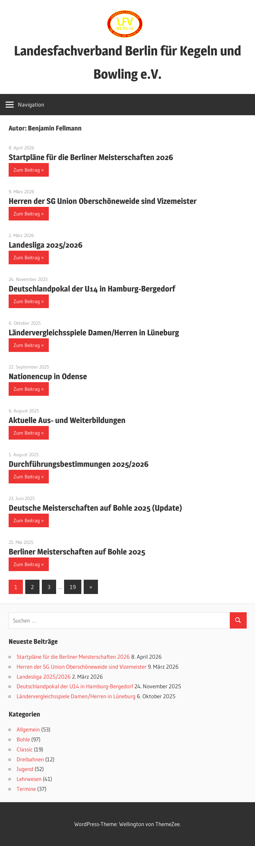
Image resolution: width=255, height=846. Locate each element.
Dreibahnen (30, 759)
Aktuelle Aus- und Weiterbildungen (67, 420)
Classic (25, 749)
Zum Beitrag (27, 170)
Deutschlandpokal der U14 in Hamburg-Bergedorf (92, 289)
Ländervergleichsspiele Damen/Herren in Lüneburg (94, 332)
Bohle (23, 739)
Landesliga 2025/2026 (46, 245)
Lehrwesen (29, 778)
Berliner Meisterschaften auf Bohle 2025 (77, 551)
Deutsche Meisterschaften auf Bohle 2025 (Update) (95, 508)
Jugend (25, 768)
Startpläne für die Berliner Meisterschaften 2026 (91, 157)
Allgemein (28, 729)
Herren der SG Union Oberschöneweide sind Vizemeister (103, 201)
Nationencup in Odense (48, 376)
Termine (26, 788)
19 (73, 586)
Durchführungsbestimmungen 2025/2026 (79, 464)
